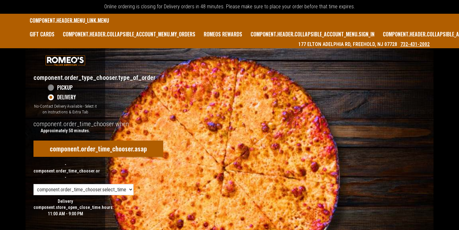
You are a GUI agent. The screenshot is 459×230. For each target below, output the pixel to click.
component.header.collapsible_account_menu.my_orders (129, 34)
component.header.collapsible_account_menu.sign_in (313, 34)
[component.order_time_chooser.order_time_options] (83, 189)
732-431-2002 (415, 44)
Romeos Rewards (223, 34)
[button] (65, 60)
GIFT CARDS (42, 34)
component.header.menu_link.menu (69, 20)
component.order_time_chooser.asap (98, 148)
